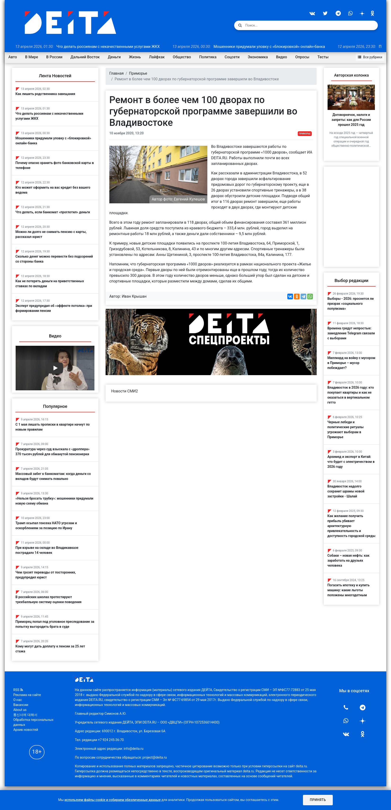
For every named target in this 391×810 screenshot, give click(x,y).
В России (56, 57)
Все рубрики (368, 57)
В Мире (33, 57)
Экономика (259, 57)
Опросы (304, 57)
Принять (318, 800)
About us (21, 709)
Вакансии (22, 704)
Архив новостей (27, 729)
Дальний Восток (86, 57)
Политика (209, 57)
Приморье (139, 73)
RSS (19, 689)
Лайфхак (158, 57)
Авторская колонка (350, 75)
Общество (183, 57)
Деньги (115, 57)
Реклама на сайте (28, 694)
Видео (283, 57)
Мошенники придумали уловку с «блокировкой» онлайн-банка (261, 46)
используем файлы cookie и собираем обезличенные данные (113, 800)
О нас (19, 699)
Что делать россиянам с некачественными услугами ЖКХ (100, 46)
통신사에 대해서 (27, 714)
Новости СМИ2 (125, 390)
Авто (14, 57)
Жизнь (136, 57)
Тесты (324, 57)
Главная (117, 73)
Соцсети (233, 57)
